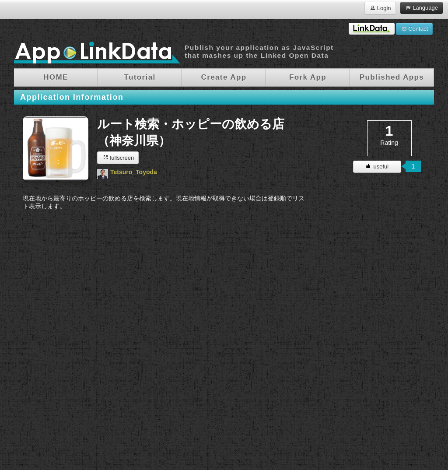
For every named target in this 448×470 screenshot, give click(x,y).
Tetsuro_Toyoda (133, 171)
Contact (414, 28)
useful (377, 166)
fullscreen (118, 157)
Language (421, 7)
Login (380, 7)
